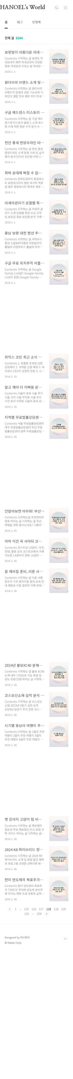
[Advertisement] (36, 141)
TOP (65, 1066)
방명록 (36, 22)
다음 (46, 1041)
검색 (57, 8)
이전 (9, 1036)
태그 (20, 22)
